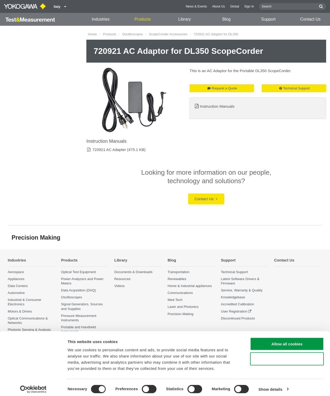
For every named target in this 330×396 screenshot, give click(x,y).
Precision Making (180, 314)
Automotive (16, 293)
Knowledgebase (233, 297)
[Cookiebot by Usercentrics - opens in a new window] (33, 386)
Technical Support (294, 88)
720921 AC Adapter (109, 149)
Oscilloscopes (132, 34)
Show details (271, 386)
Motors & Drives (20, 311)
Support (268, 19)
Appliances (16, 279)
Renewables (177, 279)
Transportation (178, 272)
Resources (122, 279)
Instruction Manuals (217, 106)
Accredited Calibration (237, 304)
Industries (101, 19)
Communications (180, 293)
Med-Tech (175, 300)
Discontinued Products (238, 318)
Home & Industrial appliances (190, 286)
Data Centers (18, 286)
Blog (226, 19)
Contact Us (310, 19)
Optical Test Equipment (78, 272)
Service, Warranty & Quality (241, 290)
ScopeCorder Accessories (168, 34)
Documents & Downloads (133, 272)
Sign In (249, 6)
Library (184, 19)
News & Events (196, 6)
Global (234, 6)
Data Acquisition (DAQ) (78, 290)
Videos (119, 286)
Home (92, 34)
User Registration (234, 311)
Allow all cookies (287, 340)
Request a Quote (222, 88)
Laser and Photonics (183, 307)
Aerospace (16, 272)
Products (142, 19)
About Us (218, 6)
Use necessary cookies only (287, 355)
